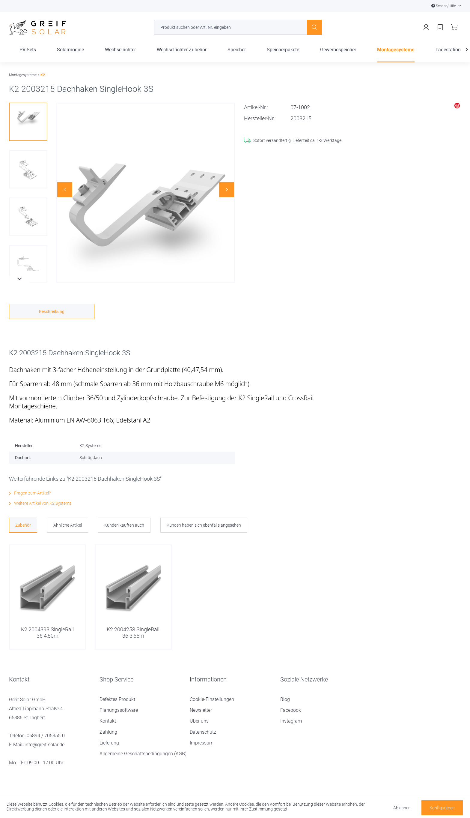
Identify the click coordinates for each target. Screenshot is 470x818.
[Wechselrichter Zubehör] (182, 54)
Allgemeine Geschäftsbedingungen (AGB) (143, 753)
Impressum (201, 743)
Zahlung (108, 732)
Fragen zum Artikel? (30, 493)
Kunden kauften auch (124, 525)
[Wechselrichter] (120, 54)
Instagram (291, 721)
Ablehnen (402, 807)
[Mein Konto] (426, 27)
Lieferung (109, 743)
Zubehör (23, 525)
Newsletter (201, 710)
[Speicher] (237, 54)
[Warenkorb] (454, 27)
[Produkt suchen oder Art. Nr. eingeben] (238, 27)
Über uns (199, 721)
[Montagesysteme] (396, 54)
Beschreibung (51, 311)
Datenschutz (203, 732)
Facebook (290, 710)
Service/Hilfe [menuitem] (444, 6)
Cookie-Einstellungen (212, 699)
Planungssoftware (119, 710)
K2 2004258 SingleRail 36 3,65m (133, 632)
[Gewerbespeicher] (338, 54)
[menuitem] (238, 27)
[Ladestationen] (451, 54)
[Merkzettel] (440, 27)
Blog (285, 699)
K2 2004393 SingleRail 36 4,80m (47, 632)
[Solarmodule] (70, 54)
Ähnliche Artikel (67, 525)
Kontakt (108, 721)
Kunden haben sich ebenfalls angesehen (204, 525)
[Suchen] (314, 27)
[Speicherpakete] (283, 54)
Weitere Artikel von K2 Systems (40, 503)
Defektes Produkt (117, 699)
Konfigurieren (442, 807)
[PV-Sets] (27, 54)
